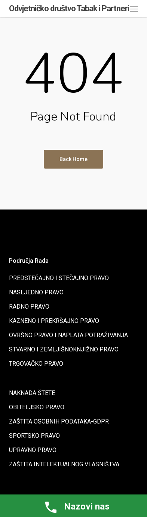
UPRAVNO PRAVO (32, 450)
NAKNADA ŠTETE (32, 392)
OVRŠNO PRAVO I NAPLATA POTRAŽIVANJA (68, 335)
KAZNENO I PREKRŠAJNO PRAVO (54, 320)
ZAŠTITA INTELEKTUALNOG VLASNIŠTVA (64, 464)
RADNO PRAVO (29, 306)
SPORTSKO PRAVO (34, 435)
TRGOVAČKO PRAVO (36, 363)
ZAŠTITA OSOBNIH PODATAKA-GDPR (59, 421)
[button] (134, 8)
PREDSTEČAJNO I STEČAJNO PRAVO (59, 278)
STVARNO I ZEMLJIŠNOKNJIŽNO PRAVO (64, 349)
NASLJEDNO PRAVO (36, 292)
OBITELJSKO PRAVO (36, 407)
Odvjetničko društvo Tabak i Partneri (69, 9)
